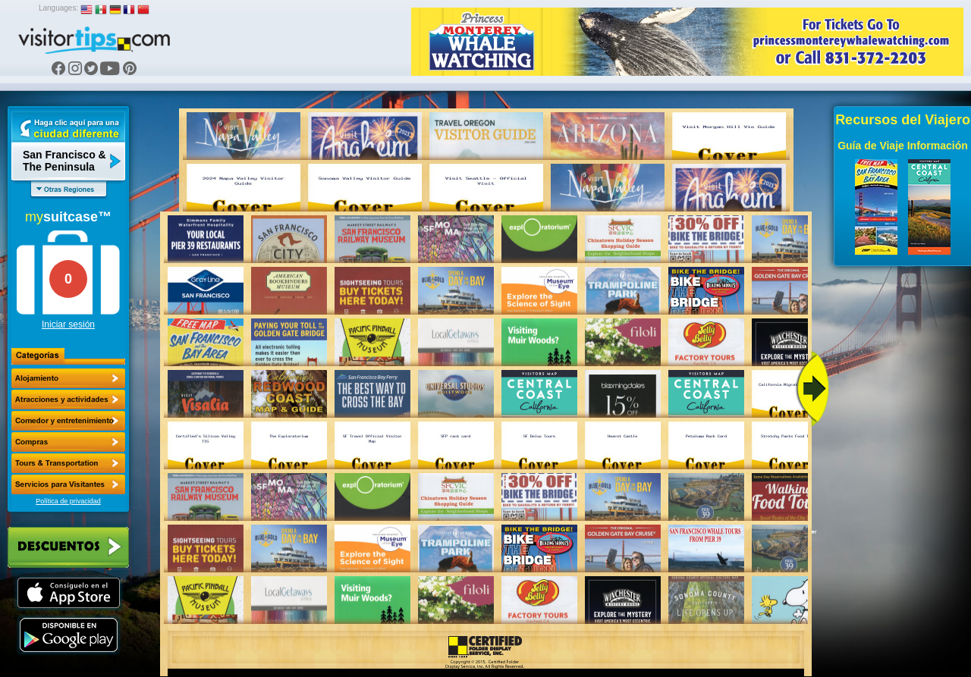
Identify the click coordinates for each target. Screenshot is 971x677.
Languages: (58, 8)
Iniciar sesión (68, 324)
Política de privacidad (68, 501)
